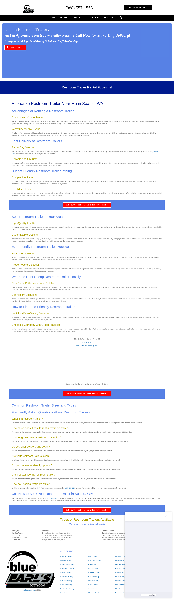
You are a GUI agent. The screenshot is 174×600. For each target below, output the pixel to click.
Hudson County (120, 556)
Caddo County (93, 589)
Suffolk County (120, 577)
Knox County (64, 593)
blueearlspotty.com (27, 590)
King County (92, 556)
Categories (93, 18)
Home (54, 18)
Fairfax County (93, 568)
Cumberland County (122, 585)
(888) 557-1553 (79, 8)
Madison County (94, 593)
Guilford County (93, 577)
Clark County (119, 589)
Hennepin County (121, 564)
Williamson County (66, 577)
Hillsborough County (67, 564)
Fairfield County (120, 572)
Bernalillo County (66, 585)
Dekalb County (120, 581)
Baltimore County (66, 560)
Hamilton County (94, 572)
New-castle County (94, 560)
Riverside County (66, 581)
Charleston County (66, 556)
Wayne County (65, 572)
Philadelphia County (122, 560)
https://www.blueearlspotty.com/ (87, 346)
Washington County (67, 589)
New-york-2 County (67, 568)
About (63, 18)
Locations (109, 18)
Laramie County (93, 581)
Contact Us (77, 18)
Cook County (92, 564)
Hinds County (93, 585)
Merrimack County (121, 593)
